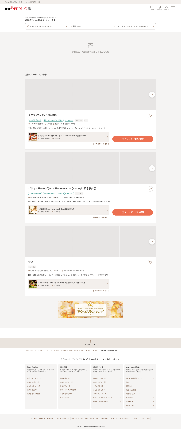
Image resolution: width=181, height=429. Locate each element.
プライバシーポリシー (62, 418)
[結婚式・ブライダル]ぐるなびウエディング (39, 350)
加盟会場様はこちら (91, 418)
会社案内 (34, 418)
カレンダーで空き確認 (132, 138)
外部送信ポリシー (77, 418)
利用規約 (42, 418)
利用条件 (50, 418)
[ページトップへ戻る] (90, 343)
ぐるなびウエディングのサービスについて (123, 418)
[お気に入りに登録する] (150, 115)
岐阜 (82, 350)
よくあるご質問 (144, 418)
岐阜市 (88, 350)
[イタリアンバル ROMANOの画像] (90, 94)
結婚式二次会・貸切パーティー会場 (66, 350)
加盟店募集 (104, 418)
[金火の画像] (90, 241)
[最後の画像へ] (152, 95)
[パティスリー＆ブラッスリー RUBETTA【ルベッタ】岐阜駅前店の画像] (90, 168)
